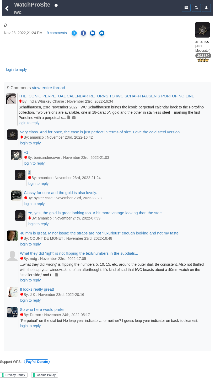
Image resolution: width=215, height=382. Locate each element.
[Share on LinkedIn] (92, 33)
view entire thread (48, 88)
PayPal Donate (37, 362)
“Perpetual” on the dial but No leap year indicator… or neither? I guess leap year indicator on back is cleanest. (109, 320)
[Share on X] (74, 33)
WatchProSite (32, 5)
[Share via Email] (101, 33)
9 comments (57, 33)
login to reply (16, 69)
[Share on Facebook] (83, 33)
